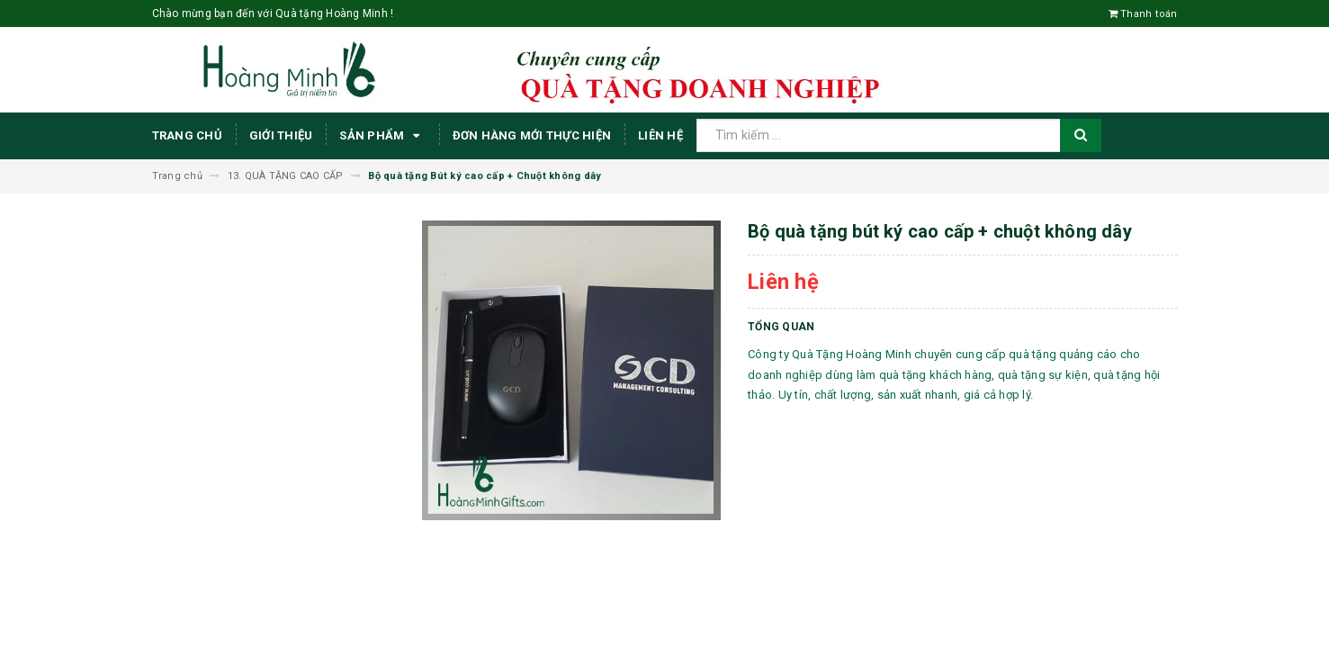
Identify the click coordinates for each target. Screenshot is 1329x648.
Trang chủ (187, 135)
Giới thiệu (281, 135)
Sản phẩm (382, 136)
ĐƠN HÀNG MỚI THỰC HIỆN (532, 135)
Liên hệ (660, 135)
